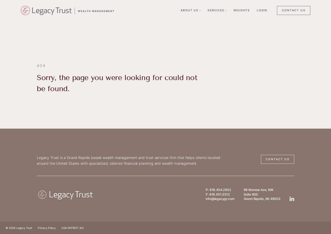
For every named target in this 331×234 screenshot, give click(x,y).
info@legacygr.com (220, 199)
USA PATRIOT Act (72, 228)
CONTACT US (293, 10)
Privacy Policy (47, 228)
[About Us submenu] (200, 10)
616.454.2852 (220, 190)
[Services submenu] (225, 10)
